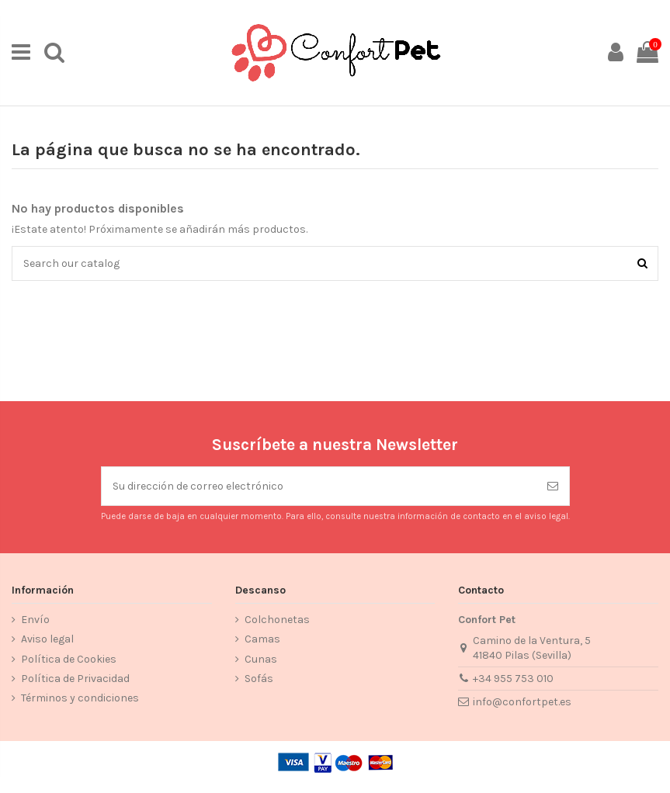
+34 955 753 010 (513, 678)
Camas (262, 639)
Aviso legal (47, 639)
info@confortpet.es (522, 701)
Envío (35, 619)
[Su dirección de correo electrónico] (319, 486)
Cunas (261, 659)
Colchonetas (277, 619)
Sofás (259, 678)
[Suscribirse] (552, 486)
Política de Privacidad (75, 678)
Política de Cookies (68, 659)
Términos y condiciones (80, 698)
